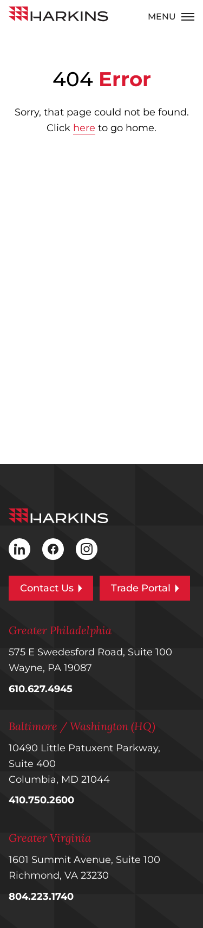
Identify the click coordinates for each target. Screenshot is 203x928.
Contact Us (51, 588)
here (84, 128)
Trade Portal (145, 588)
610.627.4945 (41, 689)
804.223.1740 (41, 897)
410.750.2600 (41, 800)
